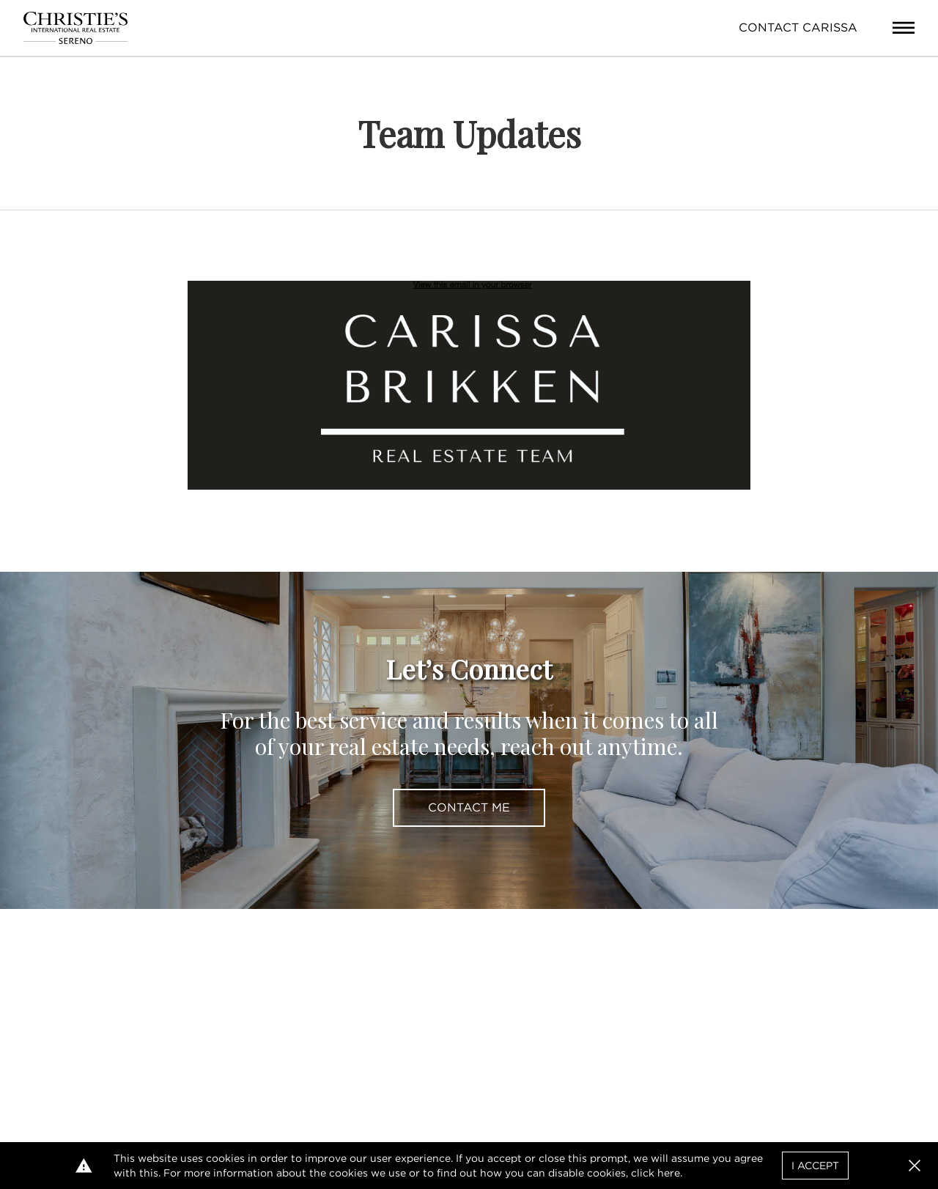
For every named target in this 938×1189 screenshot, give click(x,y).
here (668, 1173)
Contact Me (469, 807)
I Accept (815, 1165)
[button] (914, 1165)
